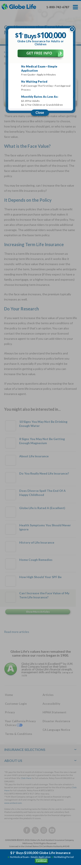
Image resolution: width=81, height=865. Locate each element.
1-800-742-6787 (57, 7)
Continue (41, 860)
